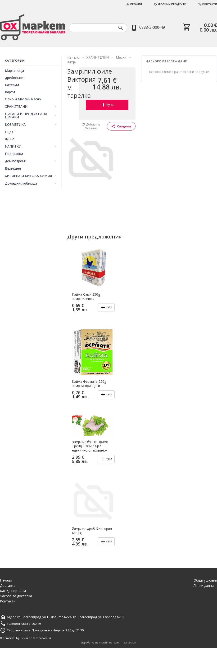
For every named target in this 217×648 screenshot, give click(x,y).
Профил (134, 4)
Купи (107, 105)
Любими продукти (170, 4)
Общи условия (205, 580)
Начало (73, 57)
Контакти (207, 4)
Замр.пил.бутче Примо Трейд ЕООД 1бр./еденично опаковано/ (90, 446)
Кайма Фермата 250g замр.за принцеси (89, 383)
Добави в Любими (90, 126)
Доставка (7, 585)
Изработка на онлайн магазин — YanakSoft (108, 642)
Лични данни (204, 585)
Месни (121, 57)
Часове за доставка (16, 596)
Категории (15, 60)
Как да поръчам (13, 590)
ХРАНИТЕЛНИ (97, 57)
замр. (71, 61)
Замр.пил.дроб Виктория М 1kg (92, 530)
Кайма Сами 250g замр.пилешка (86, 296)
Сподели (121, 126)
